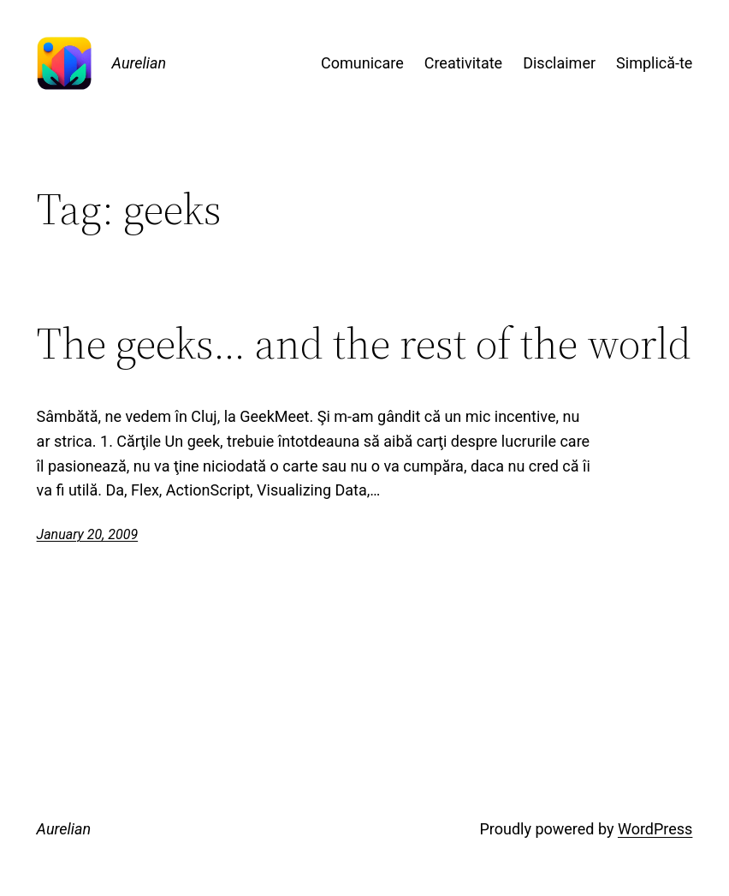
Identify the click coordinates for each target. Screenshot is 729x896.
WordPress (655, 829)
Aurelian (139, 63)
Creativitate (463, 63)
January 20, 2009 (88, 534)
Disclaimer (559, 63)
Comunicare (362, 63)
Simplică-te (654, 63)
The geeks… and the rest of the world (364, 343)
